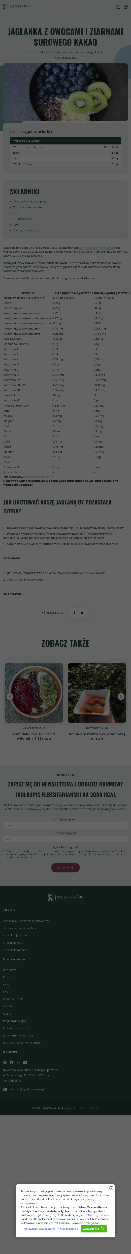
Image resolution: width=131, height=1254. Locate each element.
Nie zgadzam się (68, 1228)
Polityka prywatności (97, 1215)
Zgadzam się (93, 1229)
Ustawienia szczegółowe (39, 1228)
